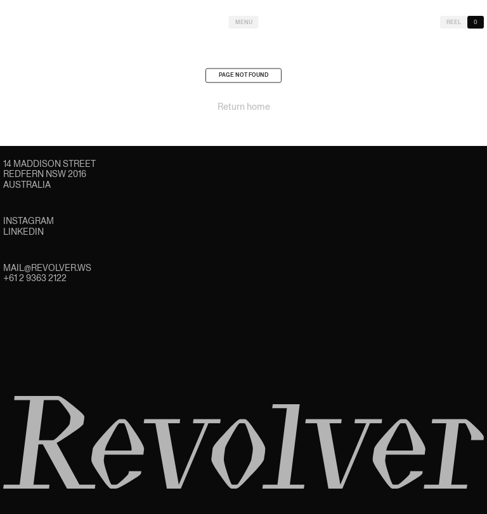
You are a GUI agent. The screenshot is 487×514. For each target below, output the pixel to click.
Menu (243, 22)
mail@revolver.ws (47, 267)
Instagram (28, 220)
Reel (453, 22)
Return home (244, 109)
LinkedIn (23, 231)
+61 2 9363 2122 (35, 278)
